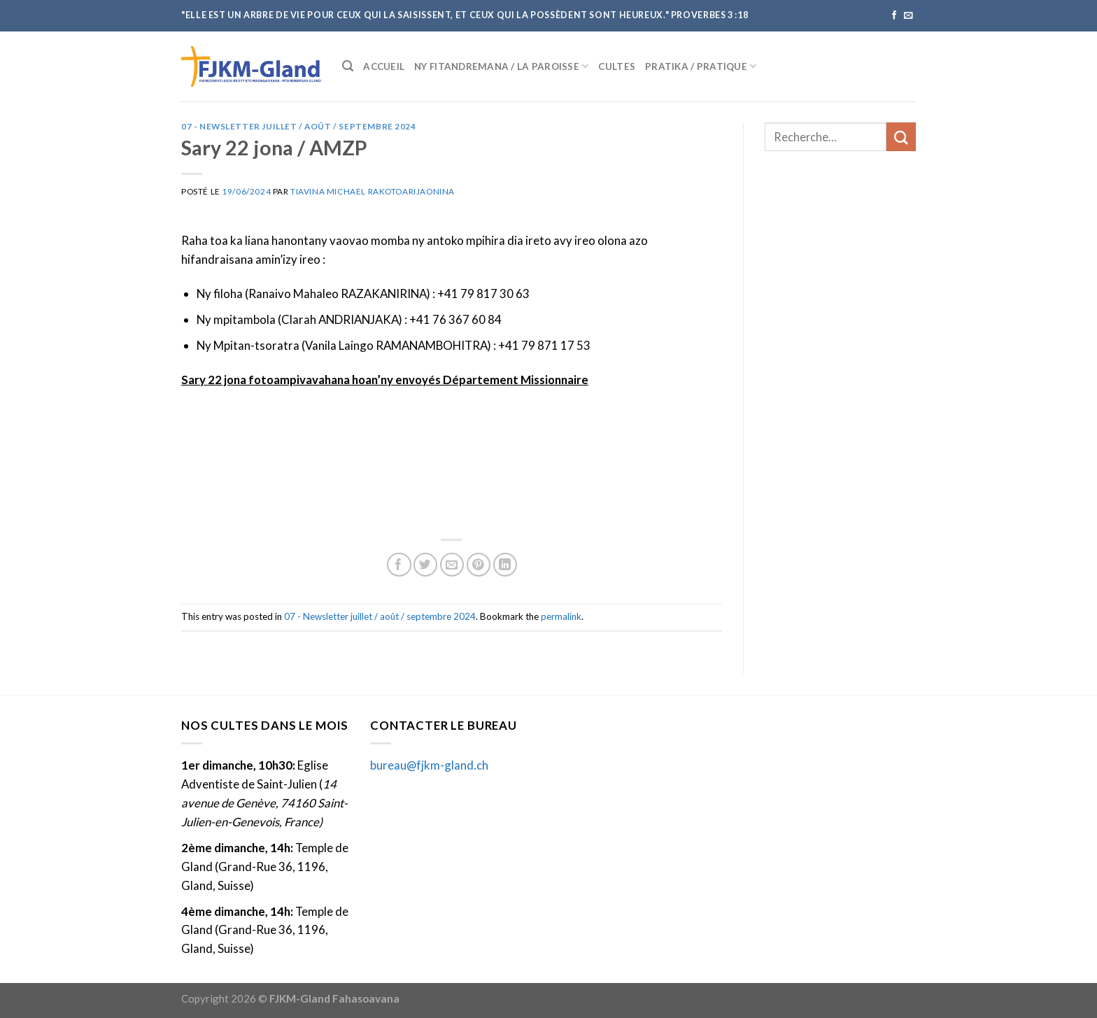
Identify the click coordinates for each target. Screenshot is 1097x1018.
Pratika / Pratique (700, 66)
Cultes (616, 66)
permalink (561, 616)
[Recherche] (347, 66)
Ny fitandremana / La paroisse (501, 66)
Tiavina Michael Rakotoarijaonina (372, 191)
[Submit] (901, 136)
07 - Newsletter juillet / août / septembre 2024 (298, 126)
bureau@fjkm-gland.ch (429, 765)
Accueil (383, 66)
